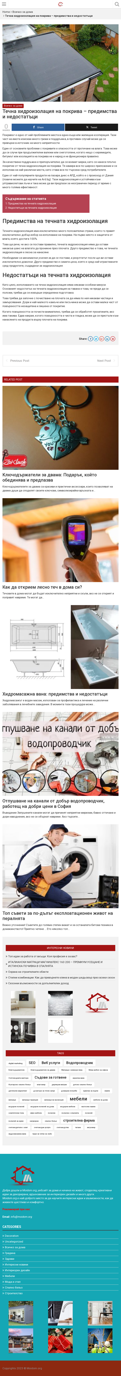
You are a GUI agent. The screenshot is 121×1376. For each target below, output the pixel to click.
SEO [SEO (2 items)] (32, 1063)
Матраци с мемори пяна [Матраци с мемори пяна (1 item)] (71, 1070)
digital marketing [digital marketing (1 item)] (15, 1063)
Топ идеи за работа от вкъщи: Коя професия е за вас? (42, 956)
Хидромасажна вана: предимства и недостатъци (55, 694)
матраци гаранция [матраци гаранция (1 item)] (30, 1100)
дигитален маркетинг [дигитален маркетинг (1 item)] (18, 1091)
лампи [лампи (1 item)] (107, 1091)
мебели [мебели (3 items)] (78, 1099)
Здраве (9, 1258)
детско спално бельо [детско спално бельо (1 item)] (82, 1084)
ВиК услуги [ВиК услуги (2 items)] (51, 1063)
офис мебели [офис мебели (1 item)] (36, 1113)
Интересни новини (16, 1264)
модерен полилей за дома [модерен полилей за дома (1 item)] (42, 1107)
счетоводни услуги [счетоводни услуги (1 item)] (42, 1127)
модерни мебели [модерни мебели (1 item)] (67, 1107)
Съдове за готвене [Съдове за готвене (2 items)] (50, 1077)
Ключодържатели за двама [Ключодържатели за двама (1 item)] (43, 1070)
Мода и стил (13, 1281)
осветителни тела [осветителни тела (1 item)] (16, 1113)
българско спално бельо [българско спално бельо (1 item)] (20, 1084)
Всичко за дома (22, 11)
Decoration (12, 1235)
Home (6, 11)
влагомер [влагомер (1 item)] (41, 1084)
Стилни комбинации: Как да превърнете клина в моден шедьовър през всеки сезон (61, 977)
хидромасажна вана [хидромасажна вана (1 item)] (17, 1134)
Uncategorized (14, 1241)
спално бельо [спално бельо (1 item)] (51, 1121)
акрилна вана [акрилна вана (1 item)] (78, 1078)
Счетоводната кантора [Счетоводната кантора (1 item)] (18, 1078)
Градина (10, 1253)
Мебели (10, 1276)
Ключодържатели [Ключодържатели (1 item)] (16, 1070)
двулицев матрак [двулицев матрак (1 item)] (59, 1084)
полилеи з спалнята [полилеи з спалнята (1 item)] (70, 1113)
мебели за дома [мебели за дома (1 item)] (100, 1100)
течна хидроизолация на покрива (40, 165)
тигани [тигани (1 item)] (78, 1127)
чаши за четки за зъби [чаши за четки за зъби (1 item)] (42, 1134)
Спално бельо (14, 1287)
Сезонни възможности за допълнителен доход (38, 983)
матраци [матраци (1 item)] (12, 1100)
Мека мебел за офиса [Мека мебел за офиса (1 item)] (98, 1070)
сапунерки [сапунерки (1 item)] (34, 1121)
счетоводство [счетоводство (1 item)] (63, 1127)
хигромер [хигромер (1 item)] (91, 1127)
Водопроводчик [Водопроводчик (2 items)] (79, 1063)
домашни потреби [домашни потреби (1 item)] (69, 1091)
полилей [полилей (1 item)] (88, 1113)
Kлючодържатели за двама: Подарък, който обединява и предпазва (49, 477)
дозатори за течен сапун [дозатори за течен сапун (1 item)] (44, 1091)
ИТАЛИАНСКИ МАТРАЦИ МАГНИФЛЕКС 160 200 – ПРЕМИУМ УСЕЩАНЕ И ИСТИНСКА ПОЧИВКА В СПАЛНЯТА (55, 964)
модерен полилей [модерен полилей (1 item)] (16, 1107)
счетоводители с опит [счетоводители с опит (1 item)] (18, 1127)
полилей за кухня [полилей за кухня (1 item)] (16, 1121)
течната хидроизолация (72, 244)
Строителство (14, 1293)
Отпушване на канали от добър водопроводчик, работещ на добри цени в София (53, 803)
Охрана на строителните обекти (28, 971)
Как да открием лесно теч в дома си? (42, 587)
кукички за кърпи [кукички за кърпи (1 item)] (90, 1091)
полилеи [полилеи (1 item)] (51, 1113)
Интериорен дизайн (17, 1270)
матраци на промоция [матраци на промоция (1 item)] (54, 1100)
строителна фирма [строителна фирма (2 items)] (79, 1120)
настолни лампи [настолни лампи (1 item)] (88, 1107)
